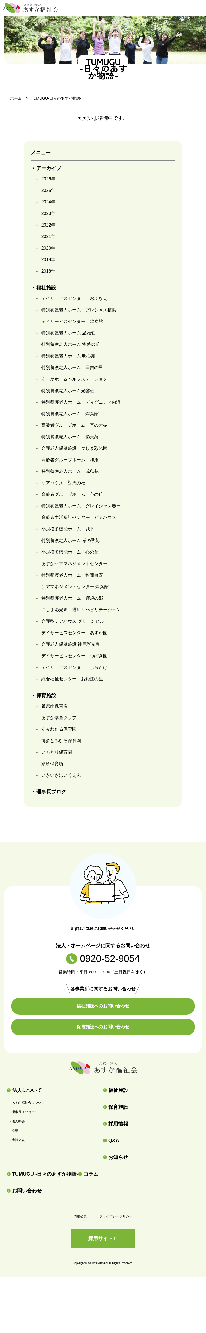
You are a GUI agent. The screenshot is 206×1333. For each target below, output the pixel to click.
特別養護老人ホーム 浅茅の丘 (70, 344)
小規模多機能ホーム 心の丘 (70, 552)
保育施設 (115, 1107)
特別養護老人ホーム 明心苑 (68, 356)
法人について (24, 1090)
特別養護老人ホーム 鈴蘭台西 (72, 575)
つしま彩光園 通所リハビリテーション (81, 609)
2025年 (48, 190)
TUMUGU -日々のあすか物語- (42, 1174)
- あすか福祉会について (27, 1103)
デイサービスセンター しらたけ (74, 667)
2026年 (48, 179)
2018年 (48, 271)
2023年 (48, 213)
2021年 (48, 236)
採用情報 (115, 1124)
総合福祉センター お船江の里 (72, 679)
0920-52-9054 (103, 958)
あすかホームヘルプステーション (74, 379)
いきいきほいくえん (61, 775)
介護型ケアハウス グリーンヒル (72, 621)
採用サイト (103, 1238)
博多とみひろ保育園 (61, 740)
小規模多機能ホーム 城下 (67, 529)
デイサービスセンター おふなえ (74, 298)
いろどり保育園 (56, 752)
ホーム (16, 98)
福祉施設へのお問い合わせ (103, 1006)
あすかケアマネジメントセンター (74, 563)
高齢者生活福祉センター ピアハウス (78, 517)
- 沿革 (14, 1131)
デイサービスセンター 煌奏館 (72, 321)
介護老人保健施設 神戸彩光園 (70, 644)
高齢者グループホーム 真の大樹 (74, 425)
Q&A (111, 1140)
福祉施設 (115, 1090)
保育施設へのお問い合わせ (103, 1026)
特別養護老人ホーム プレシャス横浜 (78, 310)
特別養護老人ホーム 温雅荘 (68, 333)
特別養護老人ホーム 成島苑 (70, 471)
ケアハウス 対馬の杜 (63, 482)
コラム (88, 1174)
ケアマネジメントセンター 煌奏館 (75, 586)
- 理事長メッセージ (24, 1112)
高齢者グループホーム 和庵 (70, 459)
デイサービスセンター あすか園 (74, 632)
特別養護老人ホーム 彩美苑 (70, 436)
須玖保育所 (52, 763)
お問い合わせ (24, 1191)
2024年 (48, 202)
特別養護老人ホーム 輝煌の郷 (72, 598)
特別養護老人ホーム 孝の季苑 (70, 540)
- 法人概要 (17, 1121)
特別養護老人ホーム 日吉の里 (72, 367)
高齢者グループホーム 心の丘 (72, 494)
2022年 (48, 225)
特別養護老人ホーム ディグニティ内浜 (81, 402)
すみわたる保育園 (59, 729)
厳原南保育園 (54, 706)
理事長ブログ (51, 792)
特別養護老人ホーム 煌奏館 (70, 413)
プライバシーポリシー (115, 1216)
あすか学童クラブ (59, 717)
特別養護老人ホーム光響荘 (67, 390)
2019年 (48, 259)
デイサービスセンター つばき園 (74, 655)
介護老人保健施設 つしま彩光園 (74, 448)
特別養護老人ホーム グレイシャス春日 (81, 506)
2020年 (48, 248)
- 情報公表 (17, 1140)
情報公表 (80, 1216)
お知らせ (115, 1157)
